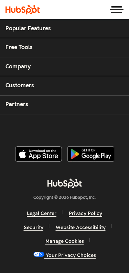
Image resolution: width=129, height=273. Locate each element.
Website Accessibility (81, 227)
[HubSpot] (23, 9)
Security (33, 227)
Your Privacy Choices (64, 255)
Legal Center (41, 213)
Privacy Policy (85, 213)
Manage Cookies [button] (64, 241)
